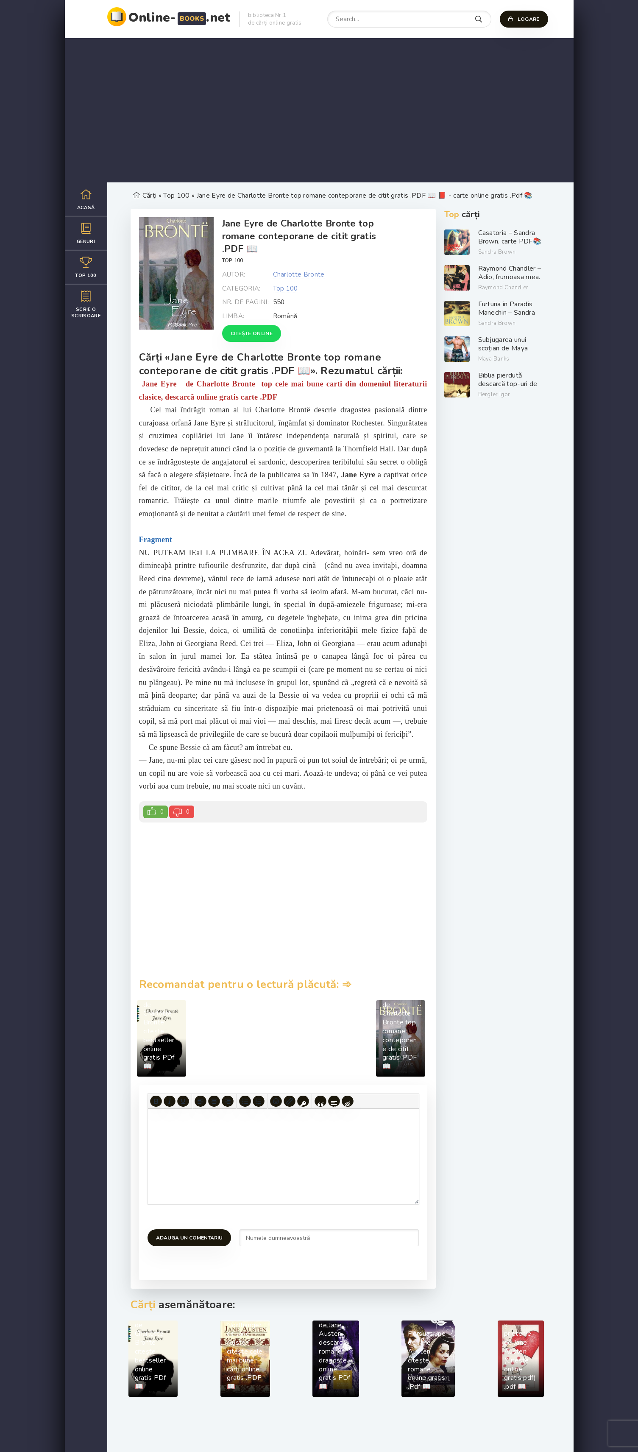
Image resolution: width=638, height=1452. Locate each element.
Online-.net (179, 17)
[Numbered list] (259, 1101)
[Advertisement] (319, 110)
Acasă (86, 199)
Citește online (252, 333)
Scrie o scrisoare (86, 304)
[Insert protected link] (303, 1101)
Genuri (86, 233)
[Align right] (228, 1101)
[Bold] (156, 1101)
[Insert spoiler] (334, 1101)
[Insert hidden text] (348, 1101)
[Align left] (200, 1101)
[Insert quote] (320, 1101)
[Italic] (170, 1101)
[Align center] (214, 1101)
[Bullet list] (245, 1101)
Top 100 (86, 267)
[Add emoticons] (276, 1101)
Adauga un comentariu (189, 1237)
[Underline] (183, 1101)
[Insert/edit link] (289, 1101)
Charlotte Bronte (299, 274)
